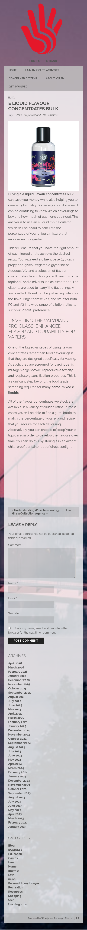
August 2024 (16, 747)
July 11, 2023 (15, 114)
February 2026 (18, 671)
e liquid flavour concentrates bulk (47, 194)
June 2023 (15, 805)
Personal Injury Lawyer (23, 883)
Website (13, 613)
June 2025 (15, 705)
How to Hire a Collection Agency (43, 512)
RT (77, 918)
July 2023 (14, 801)
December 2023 (19, 780)
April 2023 (15, 814)
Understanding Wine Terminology (37, 510)
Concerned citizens (23, 78)
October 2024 (17, 738)
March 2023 (16, 818)
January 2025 (17, 726)
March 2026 (16, 667)
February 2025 (17, 722)
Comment (15, 545)
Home (13, 70)
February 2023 (17, 822)
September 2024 (19, 743)
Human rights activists (42, 70)
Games (13, 858)
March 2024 (16, 768)
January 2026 (17, 676)
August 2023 (16, 797)
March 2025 (16, 717)
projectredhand (32, 114)
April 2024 (15, 764)
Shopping (14, 896)
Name (13, 583)
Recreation (15, 887)
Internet (13, 870)
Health (12, 862)
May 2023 (14, 810)
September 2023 (19, 793)
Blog (11, 97)
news (11, 879)
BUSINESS (15, 849)
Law (11, 875)
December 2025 (19, 680)
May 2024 (14, 759)
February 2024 (17, 772)
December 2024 (19, 730)
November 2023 (19, 784)
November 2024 (19, 734)
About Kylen (55, 78)
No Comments (51, 114)
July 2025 (14, 701)
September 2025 (19, 692)
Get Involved (18, 86)
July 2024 (14, 751)
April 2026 (15, 663)
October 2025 (17, 688)
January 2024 (17, 776)
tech (11, 900)
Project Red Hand (43, 61)
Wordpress (47, 918)
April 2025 (15, 713)
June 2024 (15, 755)
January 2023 (17, 826)
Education (15, 854)
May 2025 (14, 709)
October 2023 (17, 789)
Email (12, 598)
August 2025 (16, 697)
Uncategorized (18, 904)
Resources (15, 891)
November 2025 (19, 684)
